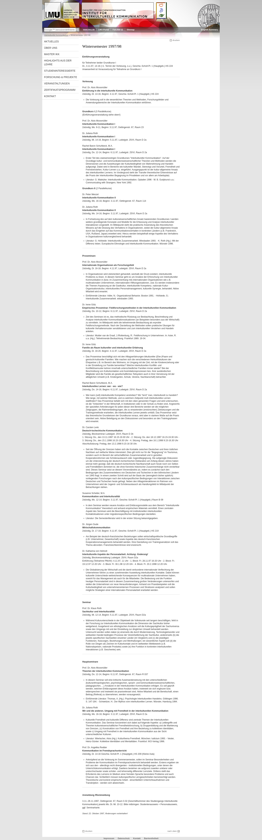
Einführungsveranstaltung (95, 56)
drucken (176, 40)
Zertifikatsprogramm (59, 89)
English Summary (209, 30)
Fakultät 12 (118, 30)
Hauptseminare (90, 662)
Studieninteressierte (59, 70)
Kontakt (50, 96)
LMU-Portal (103, 30)
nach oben (172, 831)
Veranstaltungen (57, 83)
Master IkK (52, 54)
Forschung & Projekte (60, 77)
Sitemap (131, 30)
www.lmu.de (89, 30)
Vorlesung (87, 81)
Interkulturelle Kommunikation (56, 35)
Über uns (50, 47)
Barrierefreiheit (151, 838)
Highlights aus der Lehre (58, 62)
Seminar (86, 602)
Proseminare (89, 256)
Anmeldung (88, 795)
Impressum (109, 838)
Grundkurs (87, 111)
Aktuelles (51, 41)
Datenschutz (124, 838)
